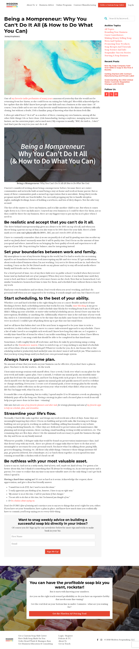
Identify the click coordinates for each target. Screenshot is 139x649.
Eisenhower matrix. (28, 345)
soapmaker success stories (118, 53)
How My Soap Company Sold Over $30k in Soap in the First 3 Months (119, 68)
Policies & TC (64, 639)
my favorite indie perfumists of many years (32, 98)
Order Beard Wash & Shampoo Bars (34, 641)
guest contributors (114, 35)
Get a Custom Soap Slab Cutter (32, 636)
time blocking (79, 306)
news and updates (114, 41)
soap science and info (116, 50)
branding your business (116, 32)
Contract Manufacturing (85, 5)
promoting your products (117, 44)
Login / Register (65, 636)
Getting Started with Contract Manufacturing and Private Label (119, 76)
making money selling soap (118, 38)
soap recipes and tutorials (118, 47)
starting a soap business (12, 36)
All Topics (109, 29)
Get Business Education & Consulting (35, 644)
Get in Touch (64, 644)
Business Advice (46, 5)
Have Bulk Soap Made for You (31, 639)
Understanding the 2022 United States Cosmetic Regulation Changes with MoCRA (119, 83)
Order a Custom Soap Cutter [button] (112, 5)
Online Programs (64, 5)
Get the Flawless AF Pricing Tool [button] (70, 614)
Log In (131, 5)
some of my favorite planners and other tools (39, 405)
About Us (32, 5)
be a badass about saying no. (23, 501)
